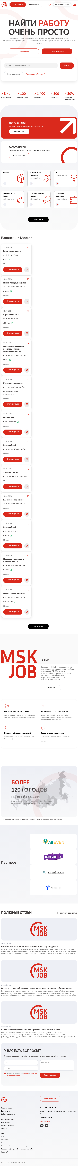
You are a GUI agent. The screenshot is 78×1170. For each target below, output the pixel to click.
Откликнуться (13, 272)
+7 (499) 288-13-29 (48, 1111)
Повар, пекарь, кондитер (14, 285)
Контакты (4, 1144)
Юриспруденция (11, 317)
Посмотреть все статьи (67, 916)
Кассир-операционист (13, 385)
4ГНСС (5, 262)
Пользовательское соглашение (12, 1147)
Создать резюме (57, 51)
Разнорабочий (9, 447)
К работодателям (21, 157)
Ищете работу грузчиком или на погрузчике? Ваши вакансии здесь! (31, 1033)
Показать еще (38, 221)
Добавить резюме (7, 1129)
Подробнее (52, 691)
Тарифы (4, 1132)
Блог (2, 1137)
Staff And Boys (8, 604)
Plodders (6, 293)
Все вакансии (23, 51)
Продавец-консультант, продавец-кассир (13, 562)
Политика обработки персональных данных (16, 1150)
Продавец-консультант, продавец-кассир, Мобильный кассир (13, 351)
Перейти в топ (20, 132)
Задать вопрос (45, 1125)
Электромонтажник (12, 253)
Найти (66, 66)
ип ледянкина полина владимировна (11, 395)
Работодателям (33, 4)
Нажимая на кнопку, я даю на (22, 1077)
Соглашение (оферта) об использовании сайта (17, 1153)
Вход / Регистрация (62, 4)
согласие (26, 1077)
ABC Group (7, 325)
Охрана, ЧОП (9, 419)
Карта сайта (5, 1156)
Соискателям (18, 4)
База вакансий (13, 74)
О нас (3, 1141)
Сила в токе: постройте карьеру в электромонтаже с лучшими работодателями (36, 991)
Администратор (10, 474)
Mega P (5, 362)
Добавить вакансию (8, 1118)
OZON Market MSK (9, 424)
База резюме (5, 1126)
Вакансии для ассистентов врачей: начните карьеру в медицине (29, 950)
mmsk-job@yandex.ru (47, 1121)
